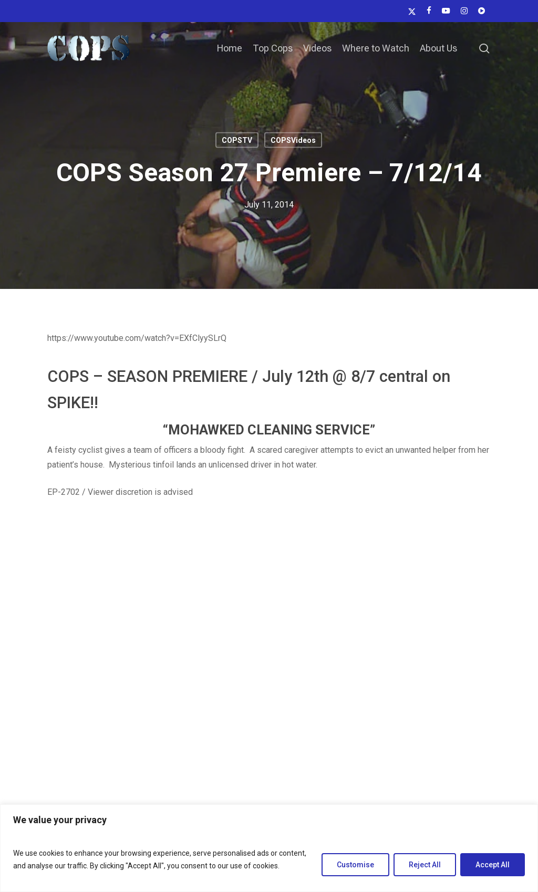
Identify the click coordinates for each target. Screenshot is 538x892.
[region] (269, 848)
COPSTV (237, 140)
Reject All (425, 864)
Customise (355, 864)
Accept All (492, 864)
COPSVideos (293, 140)
